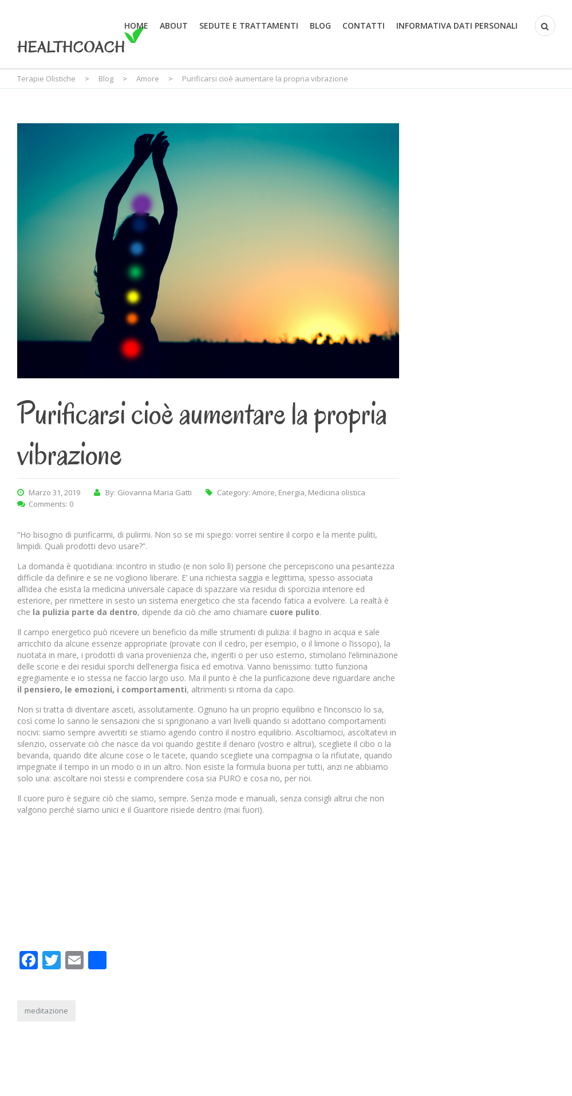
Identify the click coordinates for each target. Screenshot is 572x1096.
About (174, 25)
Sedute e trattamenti (248, 25)
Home (136, 25)
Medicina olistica (336, 492)
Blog (320, 25)
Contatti (363, 25)
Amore (263, 492)
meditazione (46, 1010)
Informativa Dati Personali (457, 25)
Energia (291, 492)
